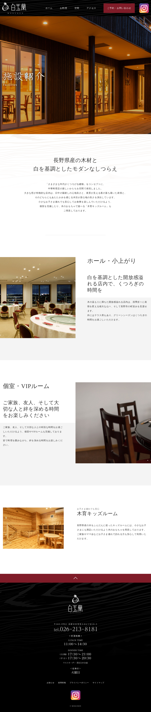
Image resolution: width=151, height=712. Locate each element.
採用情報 (62, 683)
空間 (76, 8)
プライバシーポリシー (79, 683)
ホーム (49, 8)
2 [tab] (3, 335)
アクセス (91, 8)
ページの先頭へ (75, 578)
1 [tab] (147, 460)
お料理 (63, 8)
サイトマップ (98, 683)
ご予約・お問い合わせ (119, 8)
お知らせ (51, 683)
